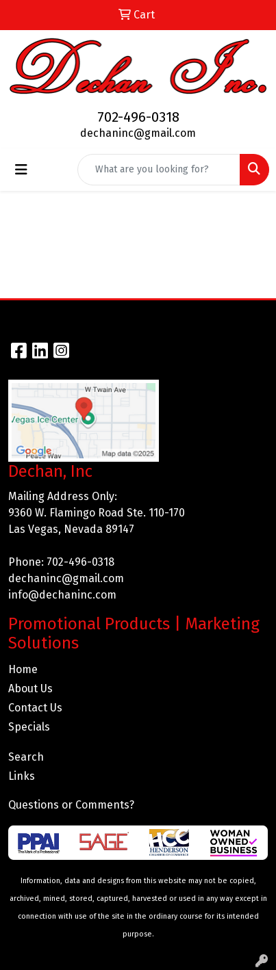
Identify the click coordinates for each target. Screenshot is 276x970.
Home (23, 669)
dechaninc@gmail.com (138, 133)
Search (26, 756)
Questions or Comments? (71, 804)
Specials (29, 726)
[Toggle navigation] (21, 169)
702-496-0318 (138, 117)
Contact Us (35, 707)
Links (21, 776)
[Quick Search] (158, 169)
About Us (30, 688)
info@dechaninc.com (62, 594)
